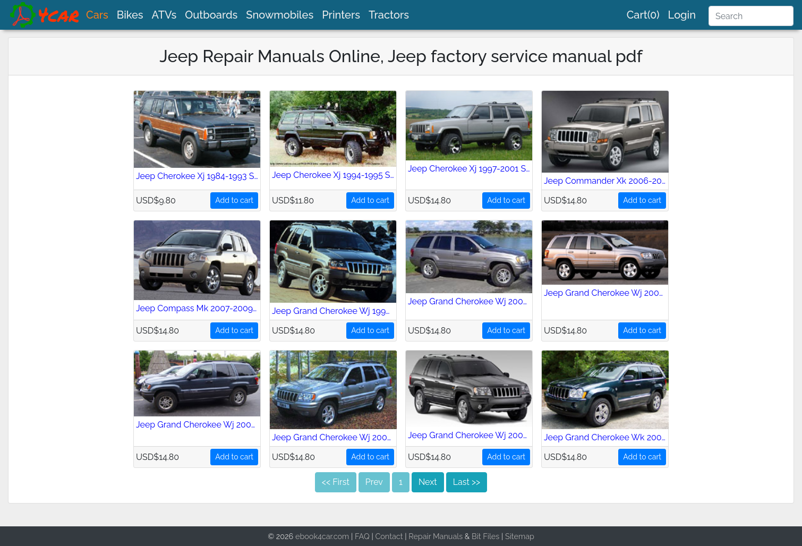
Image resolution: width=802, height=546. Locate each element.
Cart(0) (643, 14)
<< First (335, 482)
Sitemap (519, 536)
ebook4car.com (322, 536)
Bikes (130, 14)
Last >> (466, 482)
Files (491, 536)
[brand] (45, 15)
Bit (476, 536)
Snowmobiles (279, 14)
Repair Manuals (435, 536)
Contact (389, 536)
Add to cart (234, 200)
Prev (374, 482)
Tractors (389, 14)
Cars (97, 14)
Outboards (211, 14)
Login (682, 14)
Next (428, 482)
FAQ (362, 536)
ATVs (164, 14)
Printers (341, 14)
